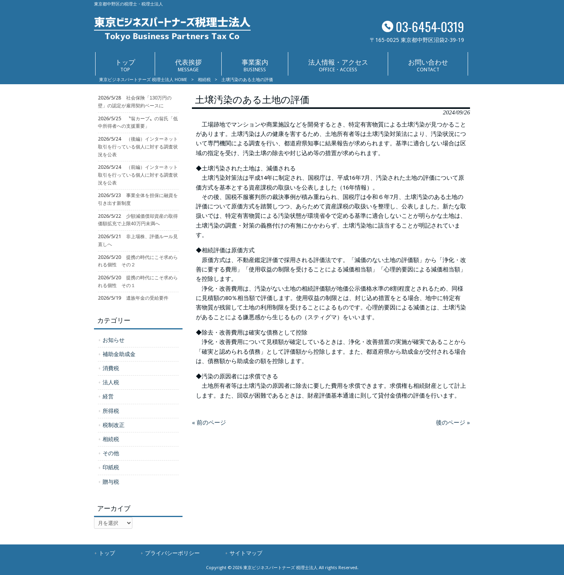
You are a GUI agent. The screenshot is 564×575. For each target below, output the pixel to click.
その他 (111, 453)
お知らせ (114, 340)
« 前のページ (209, 422)
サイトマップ (246, 553)
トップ (107, 553)
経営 (108, 396)
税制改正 (114, 425)
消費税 (111, 368)
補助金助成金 (119, 354)
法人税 (111, 382)
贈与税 (111, 482)
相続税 (204, 79)
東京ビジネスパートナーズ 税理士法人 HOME (143, 79)
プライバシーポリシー (172, 553)
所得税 (111, 411)
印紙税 (111, 467)
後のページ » (453, 422)
